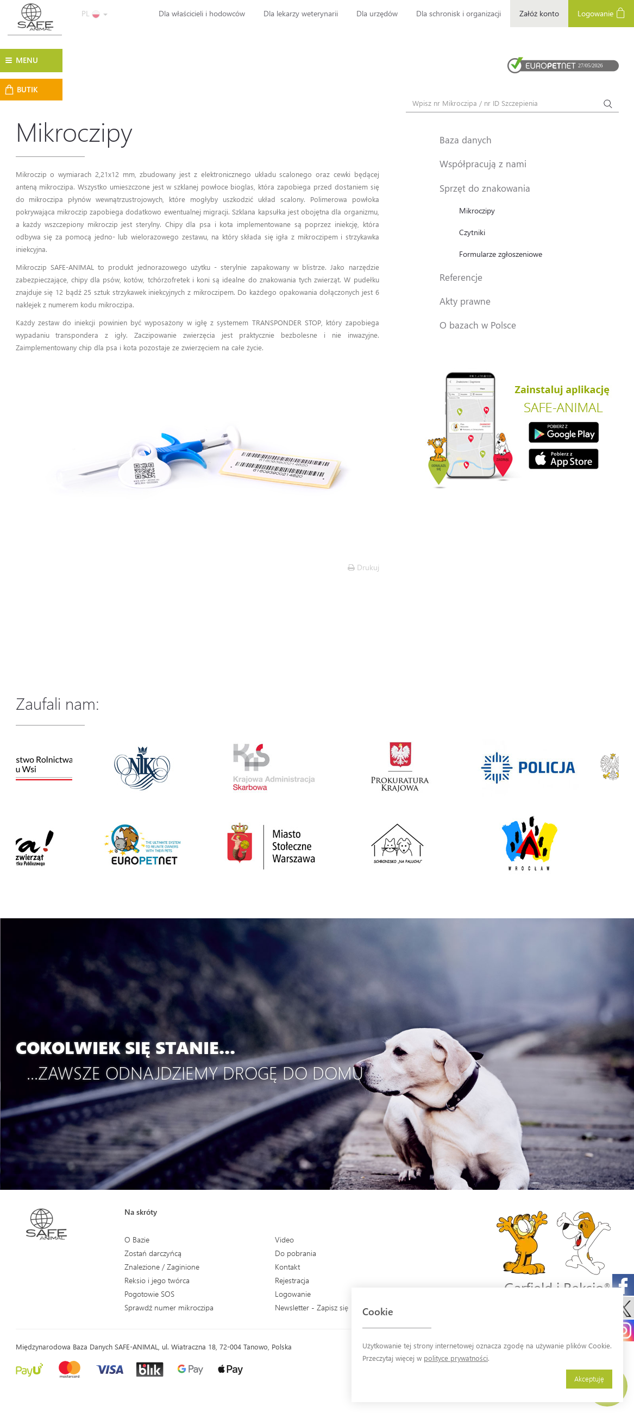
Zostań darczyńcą (152, 1253)
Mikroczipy (477, 210)
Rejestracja (292, 1280)
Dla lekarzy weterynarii (300, 13)
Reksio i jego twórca (157, 1280)
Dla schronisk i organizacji (458, 13)
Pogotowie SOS (149, 1294)
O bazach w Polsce (478, 325)
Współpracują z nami (483, 163)
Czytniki (472, 232)
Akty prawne (465, 301)
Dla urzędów (377, 13)
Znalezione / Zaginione (161, 1266)
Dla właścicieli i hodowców (202, 13)
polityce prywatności (456, 1357)
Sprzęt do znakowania (485, 188)
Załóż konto (539, 13)
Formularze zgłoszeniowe (500, 254)
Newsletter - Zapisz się (311, 1307)
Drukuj (363, 567)
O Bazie (136, 1239)
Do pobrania (295, 1253)
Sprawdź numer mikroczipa (169, 1307)
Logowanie (293, 1294)
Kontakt (287, 1266)
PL (94, 13)
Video (284, 1239)
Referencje (461, 277)
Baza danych (466, 140)
